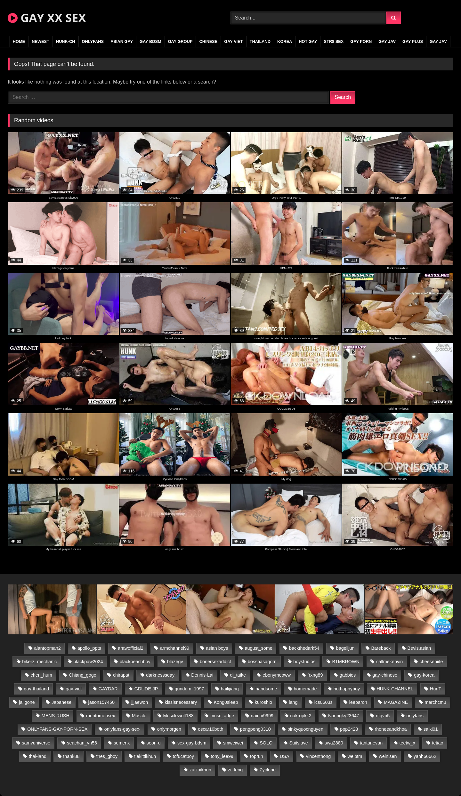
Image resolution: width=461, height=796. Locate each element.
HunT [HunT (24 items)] (435, 688)
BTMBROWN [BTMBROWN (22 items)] (346, 661)
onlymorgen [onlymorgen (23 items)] (169, 729)
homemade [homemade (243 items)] (305, 688)
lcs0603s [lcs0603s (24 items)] (323, 702)
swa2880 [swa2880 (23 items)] (334, 742)
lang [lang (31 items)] (293, 702)
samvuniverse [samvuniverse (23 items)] (36, 742)
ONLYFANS (93, 41)
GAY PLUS (412, 41)
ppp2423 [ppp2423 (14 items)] (349, 729)
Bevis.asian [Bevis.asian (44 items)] (419, 648)
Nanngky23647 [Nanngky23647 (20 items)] (343, 715)
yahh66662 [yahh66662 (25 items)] (425, 756)
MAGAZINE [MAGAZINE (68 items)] (396, 702)
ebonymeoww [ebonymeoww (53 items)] (277, 675)
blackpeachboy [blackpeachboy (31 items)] (135, 661)
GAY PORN (361, 41)
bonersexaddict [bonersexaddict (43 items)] (215, 661)
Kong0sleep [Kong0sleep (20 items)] (226, 702)
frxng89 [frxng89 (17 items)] (315, 675)
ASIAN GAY (121, 41)
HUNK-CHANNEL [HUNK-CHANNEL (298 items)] (394, 688)
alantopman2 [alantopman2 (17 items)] (47, 648)
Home (19, 41)
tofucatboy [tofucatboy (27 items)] (183, 756)
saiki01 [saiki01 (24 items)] (431, 729)
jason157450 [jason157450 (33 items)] (101, 702)
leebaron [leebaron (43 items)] (358, 702)
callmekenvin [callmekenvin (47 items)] (389, 661)
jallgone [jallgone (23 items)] (27, 702)
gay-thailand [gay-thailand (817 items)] (36, 688)
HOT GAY (308, 41)
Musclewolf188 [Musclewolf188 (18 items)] (178, 715)
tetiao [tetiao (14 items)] (437, 742)
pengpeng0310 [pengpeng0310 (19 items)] (255, 729)
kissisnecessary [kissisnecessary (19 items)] (181, 702)
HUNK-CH (65, 41)
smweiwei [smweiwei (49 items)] (233, 742)
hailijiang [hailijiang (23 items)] (230, 688)
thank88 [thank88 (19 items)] (71, 756)
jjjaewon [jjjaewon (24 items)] (139, 702)
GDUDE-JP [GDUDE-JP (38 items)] (146, 688)
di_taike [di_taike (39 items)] (238, 675)
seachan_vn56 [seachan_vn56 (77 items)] (82, 742)
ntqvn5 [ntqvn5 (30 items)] (383, 715)
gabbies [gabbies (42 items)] (348, 675)
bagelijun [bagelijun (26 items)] (345, 648)
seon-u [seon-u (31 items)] (154, 742)
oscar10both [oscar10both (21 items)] (210, 729)
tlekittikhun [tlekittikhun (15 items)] (145, 756)
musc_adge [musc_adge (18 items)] (222, 715)
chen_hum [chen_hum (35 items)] (41, 675)
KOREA (284, 41)
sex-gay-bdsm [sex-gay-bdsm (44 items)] (191, 742)
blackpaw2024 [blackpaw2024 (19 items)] (88, 661)
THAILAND (260, 41)
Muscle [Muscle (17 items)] (139, 715)
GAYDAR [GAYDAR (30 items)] (108, 688)
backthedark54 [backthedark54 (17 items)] (304, 648)
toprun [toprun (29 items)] (256, 756)
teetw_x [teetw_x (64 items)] (407, 742)
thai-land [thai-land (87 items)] (37, 756)
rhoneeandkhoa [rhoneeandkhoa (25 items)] (391, 729)
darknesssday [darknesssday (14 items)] (160, 675)
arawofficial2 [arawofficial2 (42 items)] (130, 648)
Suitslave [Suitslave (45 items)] (298, 742)
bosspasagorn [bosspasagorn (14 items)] (262, 661)
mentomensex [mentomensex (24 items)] (100, 715)
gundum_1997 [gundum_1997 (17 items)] (189, 688)
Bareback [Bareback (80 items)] (381, 648)
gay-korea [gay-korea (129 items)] (424, 675)
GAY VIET (233, 41)
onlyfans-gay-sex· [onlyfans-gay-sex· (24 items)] (122, 729)
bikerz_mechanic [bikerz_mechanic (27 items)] (39, 661)
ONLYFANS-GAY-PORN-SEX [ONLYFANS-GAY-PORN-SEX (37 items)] (57, 729)
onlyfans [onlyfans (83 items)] (415, 715)
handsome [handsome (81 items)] (266, 688)
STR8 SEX (334, 41)
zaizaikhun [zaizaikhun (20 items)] (200, 769)
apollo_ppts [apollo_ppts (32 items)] (89, 648)
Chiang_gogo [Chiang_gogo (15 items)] (82, 675)
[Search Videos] (308, 18)
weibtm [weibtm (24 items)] (355, 756)
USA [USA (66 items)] (284, 756)
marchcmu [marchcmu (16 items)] (435, 702)
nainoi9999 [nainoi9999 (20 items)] (262, 715)
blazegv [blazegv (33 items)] (175, 661)
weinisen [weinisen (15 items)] (388, 756)
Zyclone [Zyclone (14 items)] (268, 769)
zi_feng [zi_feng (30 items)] (235, 769)
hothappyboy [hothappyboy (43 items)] (347, 688)
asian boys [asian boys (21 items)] (217, 648)
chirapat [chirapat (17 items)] (121, 675)
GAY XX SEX (47, 18)
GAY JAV (387, 41)
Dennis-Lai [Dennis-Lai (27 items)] (202, 675)
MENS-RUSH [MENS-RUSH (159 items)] (55, 715)
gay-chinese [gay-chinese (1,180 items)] (384, 675)
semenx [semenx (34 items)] (122, 742)
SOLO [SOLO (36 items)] (266, 742)
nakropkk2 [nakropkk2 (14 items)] (300, 715)
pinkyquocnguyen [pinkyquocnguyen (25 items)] (305, 729)
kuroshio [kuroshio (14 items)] (263, 702)
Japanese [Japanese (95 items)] (61, 702)
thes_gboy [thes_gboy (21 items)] (106, 756)
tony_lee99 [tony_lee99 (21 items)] (222, 756)
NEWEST (40, 41)
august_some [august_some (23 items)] (258, 648)
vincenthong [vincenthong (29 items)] (318, 756)
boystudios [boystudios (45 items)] (304, 661)
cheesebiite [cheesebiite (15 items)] (431, 661)
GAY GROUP (180, 41)
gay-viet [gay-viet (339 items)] (74, 688)
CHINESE (208, 41)
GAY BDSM (150, 41)
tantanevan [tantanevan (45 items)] (371, 742)
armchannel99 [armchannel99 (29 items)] (174, 648)
